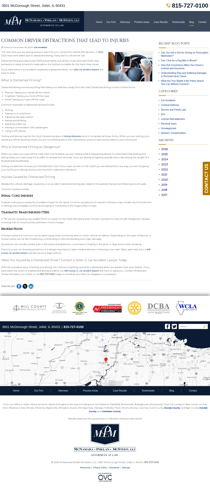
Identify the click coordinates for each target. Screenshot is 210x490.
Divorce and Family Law (173, 109)
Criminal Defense (170, 105)
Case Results (161, 22)
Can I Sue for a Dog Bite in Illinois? (179, 60)
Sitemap (126, 467)
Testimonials (178, 22)
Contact (202, 22)
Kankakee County (111, 411)
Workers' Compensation (173, 133)
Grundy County (172, 408)
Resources (85, 467)
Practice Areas (141, 22)
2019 (163, 184)
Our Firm (111, 22)
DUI (163, 114)
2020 (163, 179)
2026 (163, 149)
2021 (163, 174)
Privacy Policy (100, 467)
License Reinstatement (173, 119)
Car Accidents (40, 47)
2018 (163, 190)
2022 (163, 169)
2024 (163, 159)
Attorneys (125, 22)
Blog (191, 22)
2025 (163, 154)
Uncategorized (168, 128)
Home (99, 22)
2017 (163, 195)
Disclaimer (114, 467)
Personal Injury (169, 123)
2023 (163, 164)
